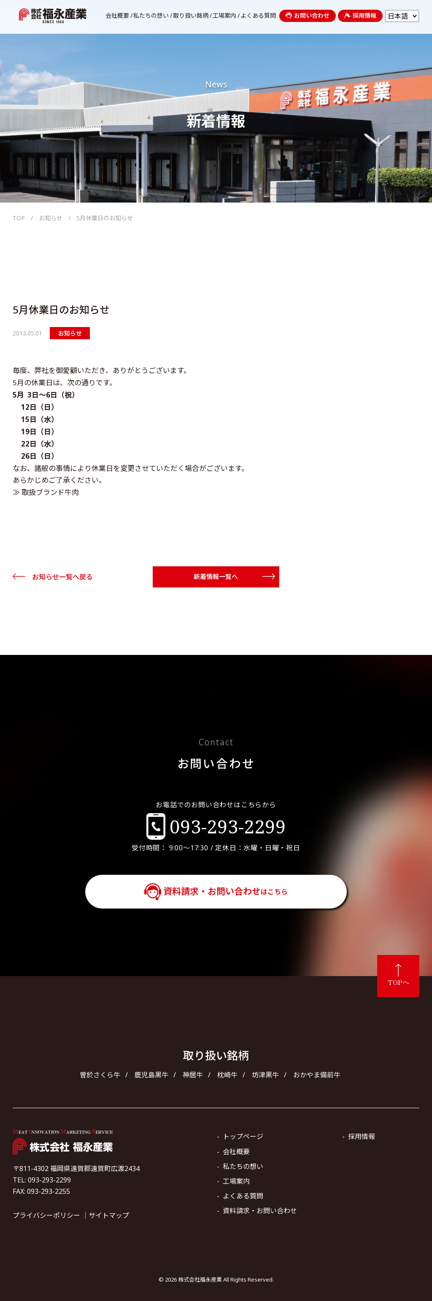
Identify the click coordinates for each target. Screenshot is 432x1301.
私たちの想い (151, 15)
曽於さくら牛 (100, 1074)
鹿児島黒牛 (151, 1074)
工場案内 (224, 15)
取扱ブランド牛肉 (50, 492)
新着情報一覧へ (216, 576)
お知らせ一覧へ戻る (62, 577)
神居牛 (193, 1074)
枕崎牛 (227, 1074)
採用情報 (360, 15)
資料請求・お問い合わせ (225, 891)
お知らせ (50, 218)
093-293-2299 (228, 826)
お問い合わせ (307, 15)
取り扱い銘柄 (190, 15)
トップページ (243, 1136)
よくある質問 (258, 15)
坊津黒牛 (265, 1074)
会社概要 (117, 15)
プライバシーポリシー (46, 1215)
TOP (19, 218)
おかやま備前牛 (316, 1074)
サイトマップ (109, 1215)
